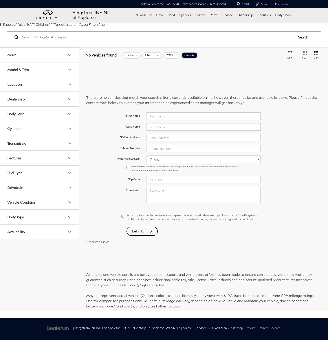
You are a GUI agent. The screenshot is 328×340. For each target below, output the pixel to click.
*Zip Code (134, 179)
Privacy (251, 328)
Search (303, 37)
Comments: (133, 190)
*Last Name (132, 126)
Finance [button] (227, 15)
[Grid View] (304, 55)
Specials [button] (185, 15)
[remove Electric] (152, 55)
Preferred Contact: (128, 159)
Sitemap (237, 328)
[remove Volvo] (132, 55)
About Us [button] (264, 15)
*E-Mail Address (130, 137)
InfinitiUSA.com (269, 328)
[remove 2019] (171, 55)
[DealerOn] (58, 327)
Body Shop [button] (283, 15)
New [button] (159, 15)
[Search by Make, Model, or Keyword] (158, 37)
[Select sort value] (291, 55)
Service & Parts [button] (206, 15)
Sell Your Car (143, 15)
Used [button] (171, 15)
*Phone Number (130, 148)
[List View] (316, 55)
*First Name (132, 115)
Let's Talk (139, 231)
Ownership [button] (245, 15)
